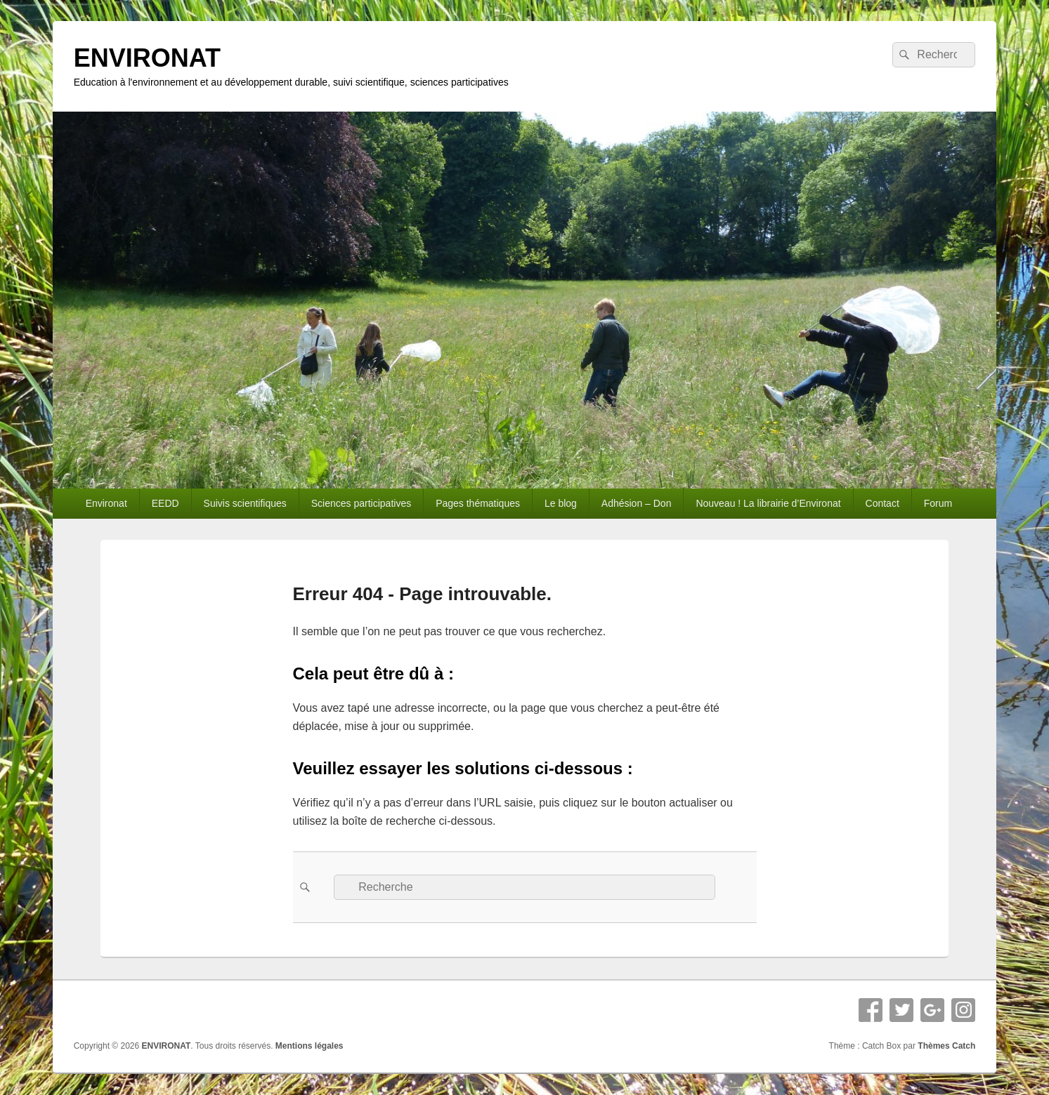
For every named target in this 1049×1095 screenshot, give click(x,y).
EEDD (165, 503)
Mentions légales (309, 1046)
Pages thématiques (478, 503)
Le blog (561, 503)
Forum (938, 503)
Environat (106, 503)
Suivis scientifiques (245, 503)
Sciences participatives (361, 503)
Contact (882, 503)
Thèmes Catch (946, 1046)
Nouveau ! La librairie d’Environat (768, 503)
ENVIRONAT (147, 58)
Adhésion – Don (636, 503)
